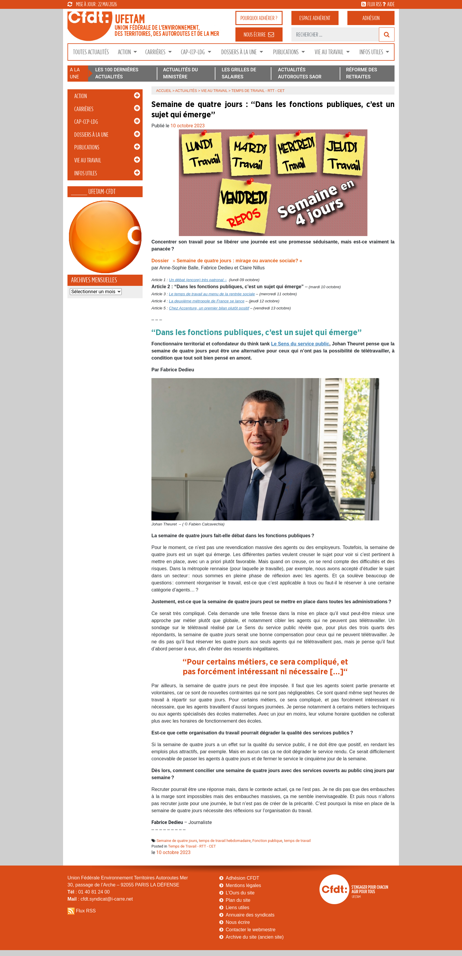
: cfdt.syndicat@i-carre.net (100, 898)
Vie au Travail (329, 52)
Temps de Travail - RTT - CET (192, 846)
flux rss (374, 4)
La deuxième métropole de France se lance (206, 301)
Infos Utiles (371, 52)
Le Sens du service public (300, 343)
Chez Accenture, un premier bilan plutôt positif (209, 308)
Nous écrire (238, 922)
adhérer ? (258, 18)
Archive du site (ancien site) (255, 936)
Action (125, 52)
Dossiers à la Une (239, 52)
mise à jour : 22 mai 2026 (92, 4)
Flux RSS (86, 910)
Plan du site (238, 900)
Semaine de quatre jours (176, 840)
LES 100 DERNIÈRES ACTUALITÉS (116, 73)
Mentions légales (243, 885)
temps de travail (297, 840)
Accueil (163, 91)
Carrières (155, 52)
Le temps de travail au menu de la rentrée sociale (212, 294)
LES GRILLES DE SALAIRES (239, 73)
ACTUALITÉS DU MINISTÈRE (180, 73)
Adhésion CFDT (242, 878)
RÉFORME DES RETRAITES (361, 73)
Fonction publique (267, 840)
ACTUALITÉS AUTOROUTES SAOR (299, 73)
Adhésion (371, 18)
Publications (286, 52)
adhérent (314, 18)
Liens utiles (237, 907)
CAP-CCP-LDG (193, 52)
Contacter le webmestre (250, 929)
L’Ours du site (240, 892)
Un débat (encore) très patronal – (198, 280)
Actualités (186, 91)
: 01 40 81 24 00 (88, 891)
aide (391, 4)
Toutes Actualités (91, 52)
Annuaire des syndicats (250, 914)
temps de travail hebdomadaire (225, 840)
